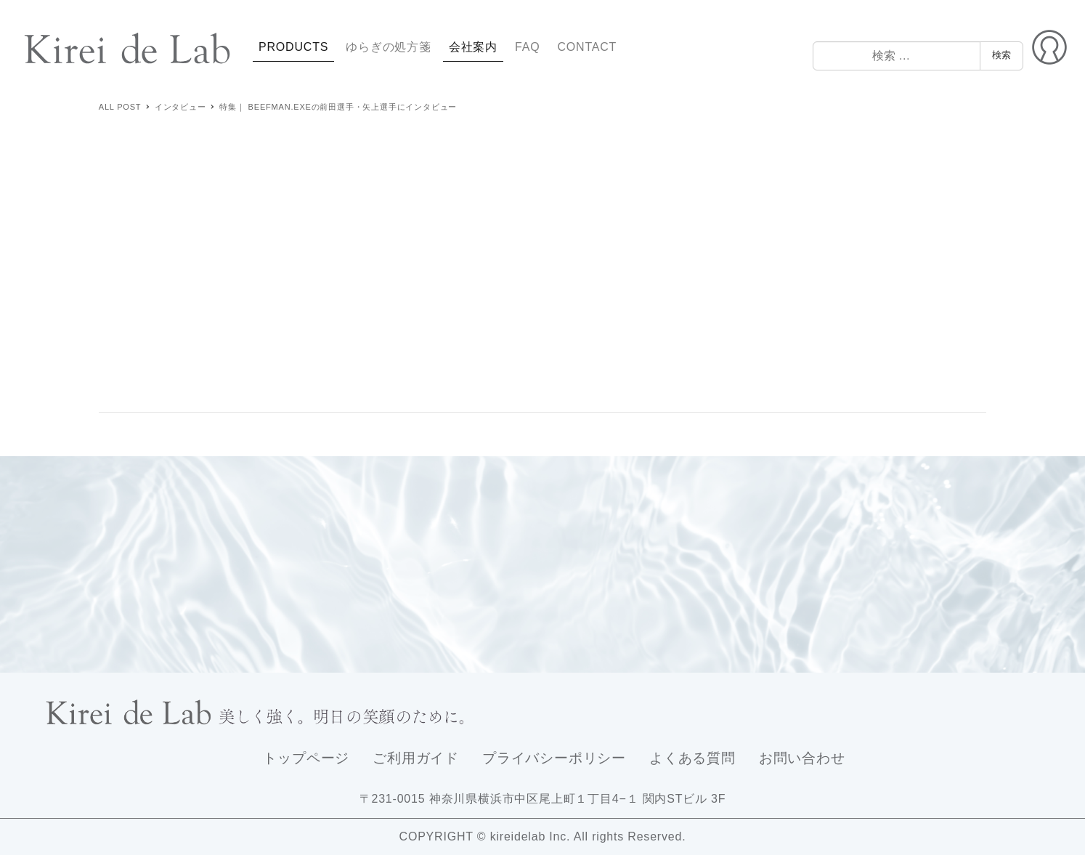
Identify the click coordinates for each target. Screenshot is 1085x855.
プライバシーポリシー (554, 758)
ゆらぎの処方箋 (388, 47)
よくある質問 (692, 758)
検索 (1001, 54)
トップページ (306, 758)
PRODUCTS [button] (293, 47)
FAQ (527, 47)
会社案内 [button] (473, 47)
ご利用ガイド (416, 758)
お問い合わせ (802, 758)
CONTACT (587, 47)
